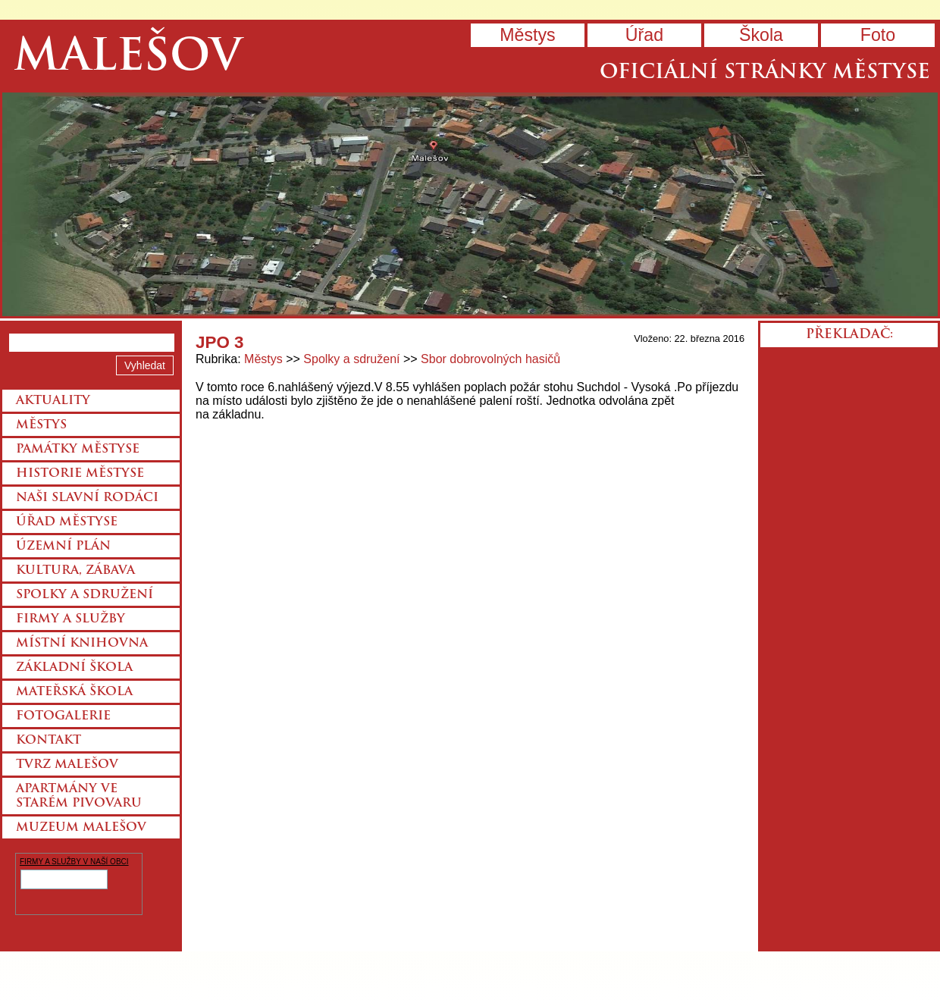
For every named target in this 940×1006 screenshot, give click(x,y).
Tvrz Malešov (67, 765)
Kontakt (48, 741)
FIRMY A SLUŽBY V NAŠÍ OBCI (74, 861)
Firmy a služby (70, 619)
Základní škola (74, 668)
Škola (761, 35)
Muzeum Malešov (81, 828)
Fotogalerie (63, 716)
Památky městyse (77, 449)
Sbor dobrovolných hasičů (490, 359)
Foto (877, 35)
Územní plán (63, 547)
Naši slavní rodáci (87, 498)
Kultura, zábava (75, 571)
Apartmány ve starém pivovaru (79, 796)
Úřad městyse (67, 522)
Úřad (644, 35)
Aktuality (53, 401)
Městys (527, 35)
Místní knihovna (82, 644)
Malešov (128, 58)
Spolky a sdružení (351, 359)
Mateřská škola (74, 692)
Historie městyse (80, 474)
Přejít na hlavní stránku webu (470, 204)
